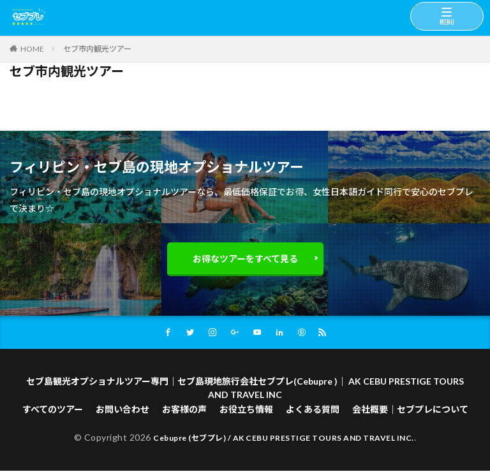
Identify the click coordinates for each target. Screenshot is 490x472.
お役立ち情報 (246, 410)
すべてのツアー (52, 410)
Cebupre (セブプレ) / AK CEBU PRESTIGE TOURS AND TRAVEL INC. (284, 438)
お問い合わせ (122, 410)
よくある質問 (312, 410)
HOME (32, 48)
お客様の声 (184, 410)
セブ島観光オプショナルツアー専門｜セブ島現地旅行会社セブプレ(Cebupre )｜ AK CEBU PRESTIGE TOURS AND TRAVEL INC (245, 389)
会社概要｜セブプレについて (410, 410)
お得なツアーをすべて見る (245, 258)
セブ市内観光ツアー (97, 49)
